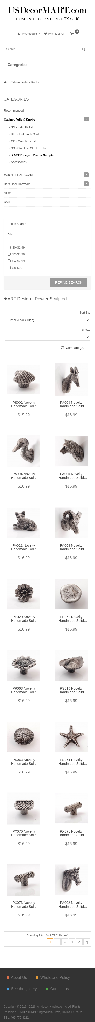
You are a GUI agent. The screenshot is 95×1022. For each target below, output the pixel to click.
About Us (17, 977)
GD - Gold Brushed (23, 141)
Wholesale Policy (53, 977)
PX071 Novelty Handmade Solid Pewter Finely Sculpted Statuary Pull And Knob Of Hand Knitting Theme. (71, 833)
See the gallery (22, 989)
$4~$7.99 (16, 261)
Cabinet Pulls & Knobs (24, 82)
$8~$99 (15, 267)
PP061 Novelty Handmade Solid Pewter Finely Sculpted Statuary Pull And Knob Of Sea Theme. (71, 619)
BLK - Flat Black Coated (26, 134)
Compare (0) (72, 348)
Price (11, 234)
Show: (86, 329)
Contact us (57, 989)
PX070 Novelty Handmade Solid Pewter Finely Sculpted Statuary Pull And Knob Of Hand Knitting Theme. (23, 833)
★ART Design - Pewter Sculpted (33, 155)
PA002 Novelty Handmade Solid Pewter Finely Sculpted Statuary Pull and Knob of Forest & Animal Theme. (71, 905)
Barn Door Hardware (17, 184)
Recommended (14, 110)
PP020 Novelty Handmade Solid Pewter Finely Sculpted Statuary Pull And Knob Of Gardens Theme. (23, 619)
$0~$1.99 (16, 247)
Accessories (19, 162)
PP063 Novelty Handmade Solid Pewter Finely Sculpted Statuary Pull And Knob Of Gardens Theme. (23, 690)
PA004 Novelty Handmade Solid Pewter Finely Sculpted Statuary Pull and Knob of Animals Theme (23, 476)
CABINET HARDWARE (19, 175)
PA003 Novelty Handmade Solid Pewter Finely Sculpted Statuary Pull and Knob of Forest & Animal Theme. (71, 405)
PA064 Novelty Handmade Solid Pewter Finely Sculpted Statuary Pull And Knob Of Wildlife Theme (71, 547)
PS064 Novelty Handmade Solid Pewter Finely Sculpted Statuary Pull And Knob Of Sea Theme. (71, 762)
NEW (7, 193)
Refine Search (69, 282)
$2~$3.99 (16, 254)
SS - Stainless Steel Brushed (29, 148)
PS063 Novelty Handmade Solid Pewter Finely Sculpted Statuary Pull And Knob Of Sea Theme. (23, 762)
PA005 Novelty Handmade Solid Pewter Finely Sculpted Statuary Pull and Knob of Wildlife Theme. (71, 476)
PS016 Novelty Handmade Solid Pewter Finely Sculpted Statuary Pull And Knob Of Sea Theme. (71, 690)
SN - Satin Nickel (22, 127)
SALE (7, 202)
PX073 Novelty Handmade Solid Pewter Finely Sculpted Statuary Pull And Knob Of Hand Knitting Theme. (23, 905)
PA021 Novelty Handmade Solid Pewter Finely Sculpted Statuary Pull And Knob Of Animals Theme (23, 547)
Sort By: (84, 312)
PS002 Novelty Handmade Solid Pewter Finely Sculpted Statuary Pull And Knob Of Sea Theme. (23, 405)
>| (86, 942)
